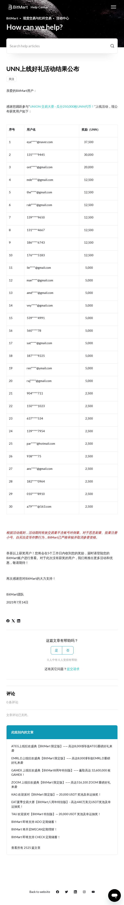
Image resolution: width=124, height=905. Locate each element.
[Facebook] (8, 621)
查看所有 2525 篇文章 (25, 847)
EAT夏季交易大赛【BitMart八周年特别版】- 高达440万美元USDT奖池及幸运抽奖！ (61, 804)
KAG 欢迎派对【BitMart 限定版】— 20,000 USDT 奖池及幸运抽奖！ (56, 794)
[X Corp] (13, 621)
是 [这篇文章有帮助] (56, 650)
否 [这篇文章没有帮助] (67, 650)
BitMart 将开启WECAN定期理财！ (34, 829)
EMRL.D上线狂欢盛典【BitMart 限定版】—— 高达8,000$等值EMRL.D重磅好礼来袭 (60, 760)
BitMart (12, 18)
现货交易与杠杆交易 (37, 18)
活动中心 (62, 18)
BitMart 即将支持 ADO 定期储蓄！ (34, 821)
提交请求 (73, 669)
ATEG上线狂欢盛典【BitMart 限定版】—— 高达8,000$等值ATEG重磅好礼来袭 (61, 748)
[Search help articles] (62, 46)
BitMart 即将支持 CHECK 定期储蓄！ (35, 837)
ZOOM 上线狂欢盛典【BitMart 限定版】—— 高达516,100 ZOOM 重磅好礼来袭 (61, 785)
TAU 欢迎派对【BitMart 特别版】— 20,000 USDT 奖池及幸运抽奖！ (56, 814)
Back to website (39, 892)
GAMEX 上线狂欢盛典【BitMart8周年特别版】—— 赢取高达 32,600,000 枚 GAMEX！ (61, 772)
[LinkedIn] (18, 621)
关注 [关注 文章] (11, 79)
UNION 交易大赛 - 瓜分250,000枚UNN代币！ (62, 106)
